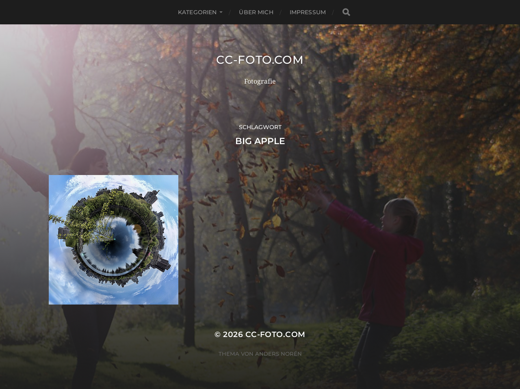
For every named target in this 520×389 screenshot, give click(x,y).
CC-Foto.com (260, 60)
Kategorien (197, 12)
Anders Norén (278, 353)
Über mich (256, 12)
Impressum (308, 12)
